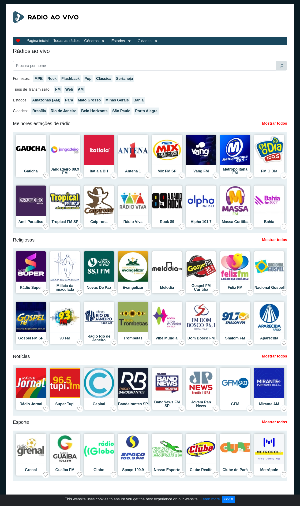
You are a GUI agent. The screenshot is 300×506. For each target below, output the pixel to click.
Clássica (103, 79)
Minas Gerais (117, 100)
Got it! (228, 499)
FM (57, 89)
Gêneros (91, 41)
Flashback (70, 79)
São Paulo (121, 111)
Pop (87, 79)
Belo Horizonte (94, 111)
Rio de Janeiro (63, 111)
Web (69, 89)
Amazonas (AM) (46, 100)
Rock (52, 79)
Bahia (138, 100)
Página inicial (37, 41)
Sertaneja (124, 79)
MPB (38, 79)
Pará (69, 100)
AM (81, 89)
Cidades (144, 41)
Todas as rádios (66, 41)
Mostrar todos (274, 123)
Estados (118, 41)
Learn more (210, 499)
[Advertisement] (193, 23)
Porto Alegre (146, 111)
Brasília (39, 111)
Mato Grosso (89, 100)
